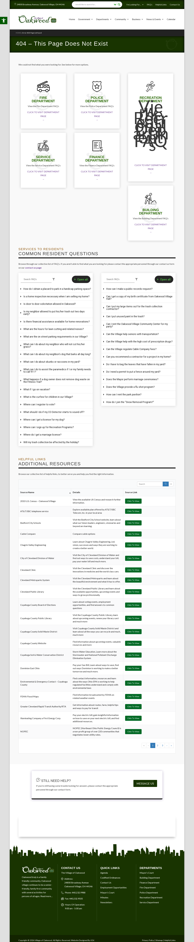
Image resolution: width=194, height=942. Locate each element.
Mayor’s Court (147, 922)
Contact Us (175, 5)
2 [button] (157, 794)
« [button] (143, 794)
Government (84, 19)
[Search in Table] (150, 533)
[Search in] (171, 533)
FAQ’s (149, 5)
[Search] (166, 533)
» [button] (171, 794)
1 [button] (152, 794)
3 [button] (162, 794)
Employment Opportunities (113, 937)
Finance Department (149, 932)
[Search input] (93, 4)
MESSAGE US (145, 833)
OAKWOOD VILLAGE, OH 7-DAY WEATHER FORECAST (97, 875)
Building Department (150, 927)
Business (136, 19)
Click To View (133, 550)
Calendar (171, 19)
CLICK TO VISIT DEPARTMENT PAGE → (43, 116)
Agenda (104, 922)
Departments (102, 19)
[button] (3, 20)
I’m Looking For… (133, 5)
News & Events (153, 19)
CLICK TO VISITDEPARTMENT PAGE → (97, 116)
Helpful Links (161, 5)
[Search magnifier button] (119, 4)
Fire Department (148, 937)
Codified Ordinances (110, 927)
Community (120, 19)
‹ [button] (148, 794)
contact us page (33, 267)
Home (72, 19)
